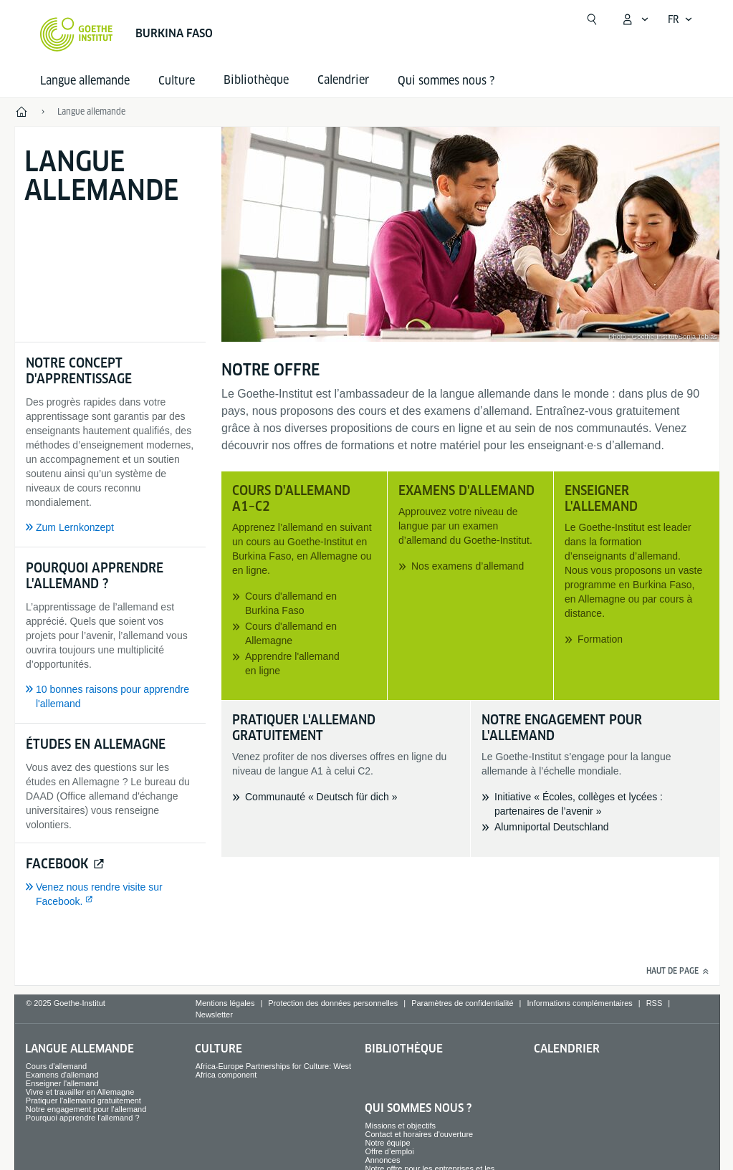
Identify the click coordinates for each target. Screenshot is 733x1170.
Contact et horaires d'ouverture (419, 1134)
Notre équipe (388, 1142)
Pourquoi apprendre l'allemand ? (83, 1117)
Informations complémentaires (579, 1003)
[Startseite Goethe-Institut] (76, 34)
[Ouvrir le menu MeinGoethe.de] (635, 19)
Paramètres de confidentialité (462, 1003)
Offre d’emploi (389, 1151)
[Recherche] (592, 19)
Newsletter (214, 1014)
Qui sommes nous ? (446, 80)
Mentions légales (225, 1003)
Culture (176, 80)
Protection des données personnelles (333, 1003)
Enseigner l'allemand (62, 1083)
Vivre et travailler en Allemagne (80, 1092)
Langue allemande (85, 80)
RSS (654, 1003)
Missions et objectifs (400, 1125)
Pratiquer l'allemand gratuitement (83, 1100)
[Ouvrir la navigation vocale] (680, 19)
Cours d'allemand (56, 1066)
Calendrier (567, 1048)
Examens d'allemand (62, 1074)
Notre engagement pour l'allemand (86, 1109)
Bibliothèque (404, 1048)
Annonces (383, 1160)
